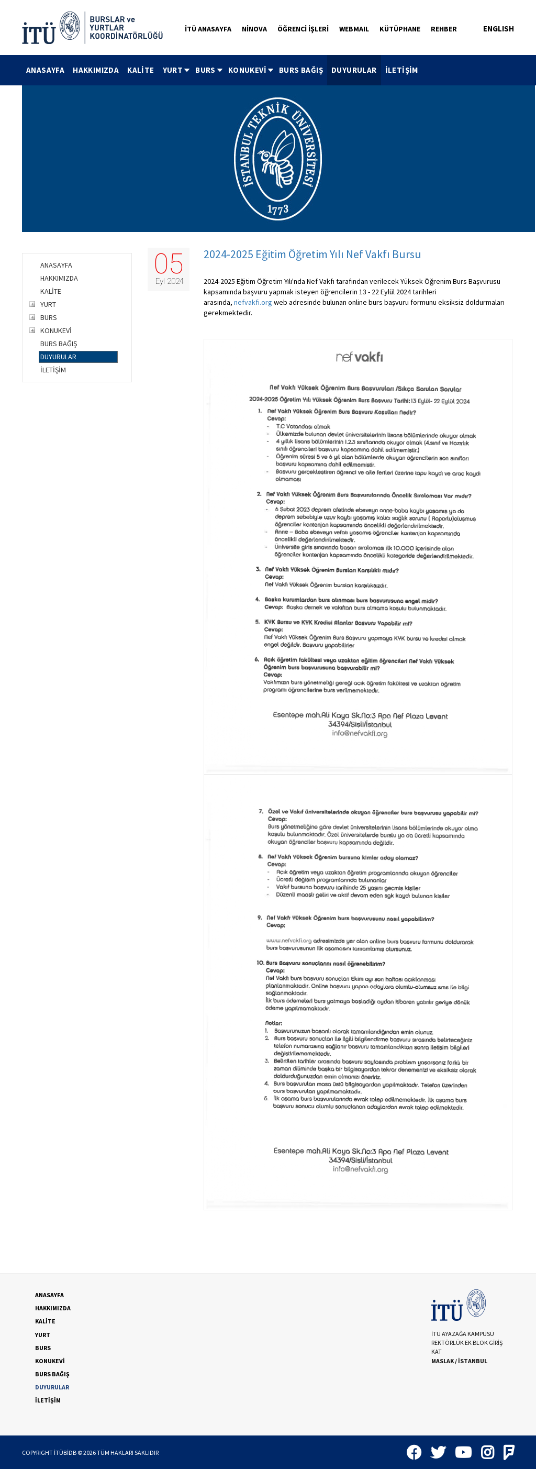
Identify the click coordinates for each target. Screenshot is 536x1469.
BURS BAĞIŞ (301, 70)
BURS (209, 70)
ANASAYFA (45, 70)
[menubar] (222, 70)
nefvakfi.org (253, 302)
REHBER (444, 29)
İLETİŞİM (401, 70)
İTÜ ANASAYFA (208, 29)
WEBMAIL (354, 29)
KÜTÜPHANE (399, 29)
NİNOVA (254, 29)
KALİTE (140, 70)
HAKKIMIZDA (96, 70)
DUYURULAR (354, 70)
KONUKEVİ (251, 70)
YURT (177, 70)
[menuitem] (45, 70)
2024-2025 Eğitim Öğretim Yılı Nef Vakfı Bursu (312, 254)
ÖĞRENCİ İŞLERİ (303, 29)
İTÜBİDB (65, 1452)
